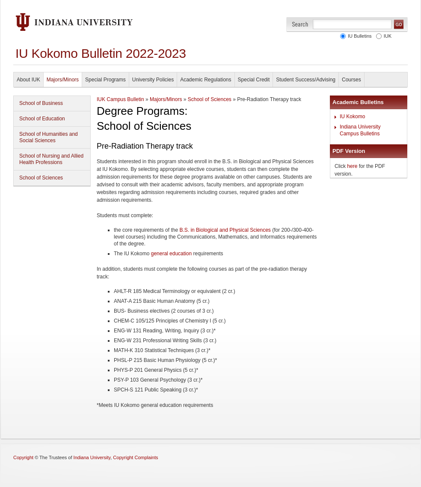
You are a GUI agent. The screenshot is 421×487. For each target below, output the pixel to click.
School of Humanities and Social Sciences (48, 137)
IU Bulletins (358, 36)
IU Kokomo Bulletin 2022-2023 (100, 53)
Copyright (23, 457)
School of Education (42, 119)
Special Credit (254, 80)
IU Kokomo (352, 117)
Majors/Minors (63, 80)
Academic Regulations (205, 80)
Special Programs (105, 80)
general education (171, 254)
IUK (386, 36)
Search (300, 24)
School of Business (41, 103)
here (352, 166)
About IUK (28, 80)
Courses (351, 80)
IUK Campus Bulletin (120, 99)
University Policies (153, 80)
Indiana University (92, 457)
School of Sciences (41, 178)
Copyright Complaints (135, 457)
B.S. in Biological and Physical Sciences (224, 230)
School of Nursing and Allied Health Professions (51, 159)
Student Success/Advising (305, 80)
